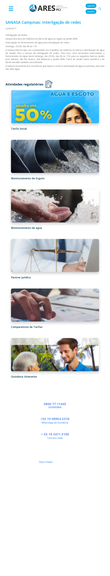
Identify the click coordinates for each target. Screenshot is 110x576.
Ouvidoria (54, 407)
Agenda (91, 5)
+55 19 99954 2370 (54, 419)
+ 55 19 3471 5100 (55, 434)
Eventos (91, 11)
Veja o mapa (45, 461)
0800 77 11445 (55, 403)
